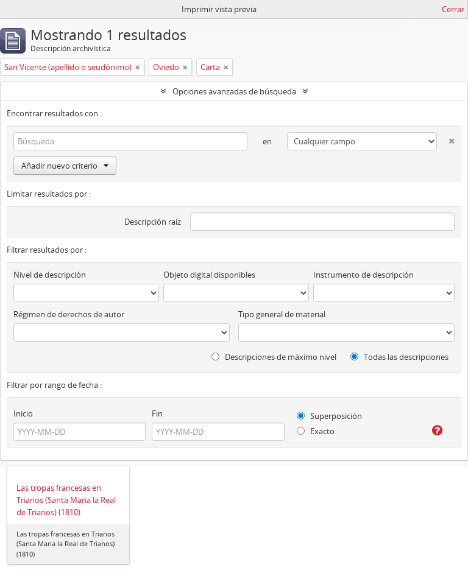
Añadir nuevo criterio (64, 165)
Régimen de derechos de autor (68, 314)
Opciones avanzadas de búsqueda (234, 91)
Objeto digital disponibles (209, 274)
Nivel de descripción (49, 274)
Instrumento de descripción (363, 274)
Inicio (23, 413)
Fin (157, 413)
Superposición (329, 415)
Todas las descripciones (399, 356)
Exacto (316, 431)
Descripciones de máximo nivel (273, 356)
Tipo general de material (281, 314)
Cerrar (453, 9)
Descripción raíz (152, 221)
